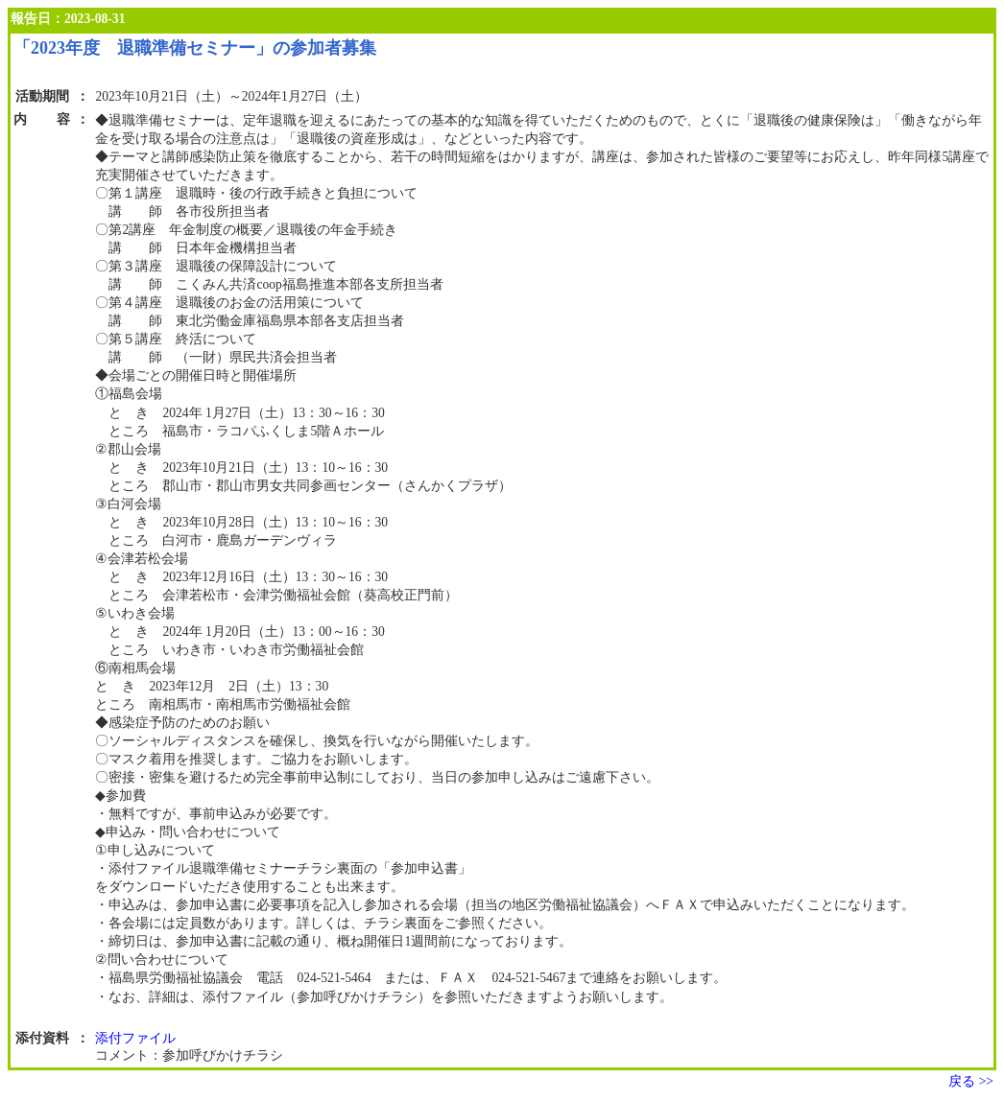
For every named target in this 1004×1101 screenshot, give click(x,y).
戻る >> (970, 1081)
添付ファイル (135, 1038)
